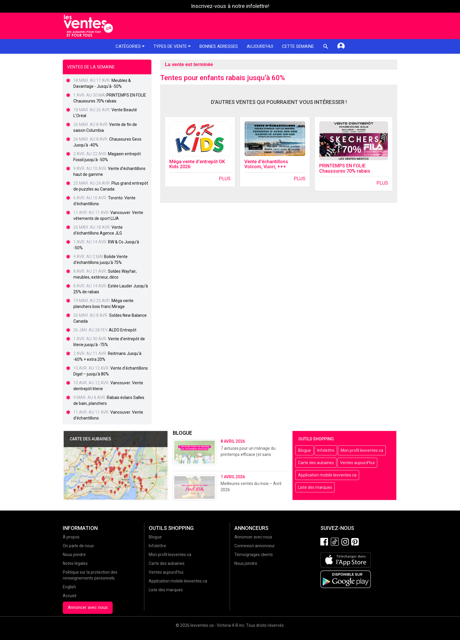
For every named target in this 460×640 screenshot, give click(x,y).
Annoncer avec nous (88, 607)
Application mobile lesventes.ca (327, 475)
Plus (225, 178)
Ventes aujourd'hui (357, 462)
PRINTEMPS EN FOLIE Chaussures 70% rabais (344, 168)
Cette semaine (298, 46)
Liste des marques (315, 487)
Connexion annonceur (254, 545)
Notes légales (75, 563)
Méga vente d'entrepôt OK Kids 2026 (197, 164)
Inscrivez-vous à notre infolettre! (230, 6)
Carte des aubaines (316, 462)
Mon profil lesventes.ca (362, 450)
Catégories (130, 46)
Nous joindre (74, 554)
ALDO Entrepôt (122, 330)
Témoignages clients (253, 554)
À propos (71, 537)
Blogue (304, 450)
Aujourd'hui (260, 46)
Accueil (69, 595)
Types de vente (172, 46)
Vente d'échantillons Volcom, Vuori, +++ (266, 164)
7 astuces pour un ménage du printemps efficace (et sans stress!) (248, 454)
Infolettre (325, 450)
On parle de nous (78, 545)
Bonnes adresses (218, 46)
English (69, 587)
